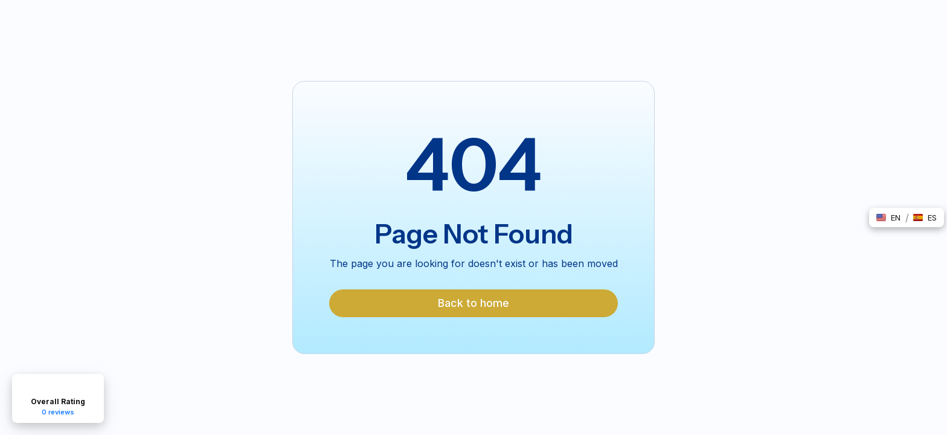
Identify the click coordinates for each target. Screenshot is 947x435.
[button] (888, 217)
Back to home (473, 303)
